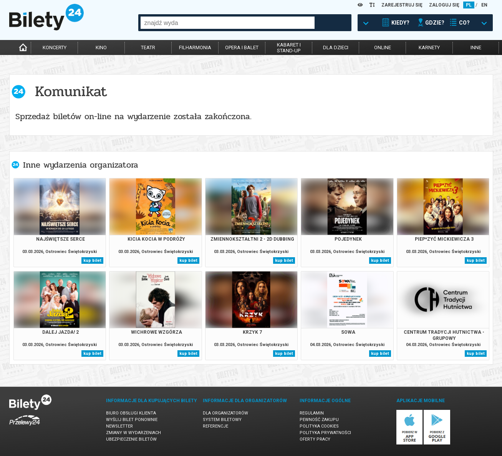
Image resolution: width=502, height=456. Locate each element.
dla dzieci (335, 47)
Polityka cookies (319, 426)
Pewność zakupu (319, 419)
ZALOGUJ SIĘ (444, 5)
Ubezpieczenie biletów (131, 439)
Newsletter (119, 426)
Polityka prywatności (325, 432)
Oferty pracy (315, 439)
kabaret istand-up (289, 47)
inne (476, 47)
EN (484, 5)
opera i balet (241, 47)
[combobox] (227, 22)
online (382, 47)
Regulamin (312, 413)
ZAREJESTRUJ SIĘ (401, 5)
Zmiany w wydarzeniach (133, 432)
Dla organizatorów (225, 413)
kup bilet (92, 260)
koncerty (54, 47)
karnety (429, 47)
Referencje (215, 426)
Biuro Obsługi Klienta (131, 413)
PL (469, 5)
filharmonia (195, 47)
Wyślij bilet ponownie (131, 419)
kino (101, 47)
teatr (148, 47)
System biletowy (222, 419)
